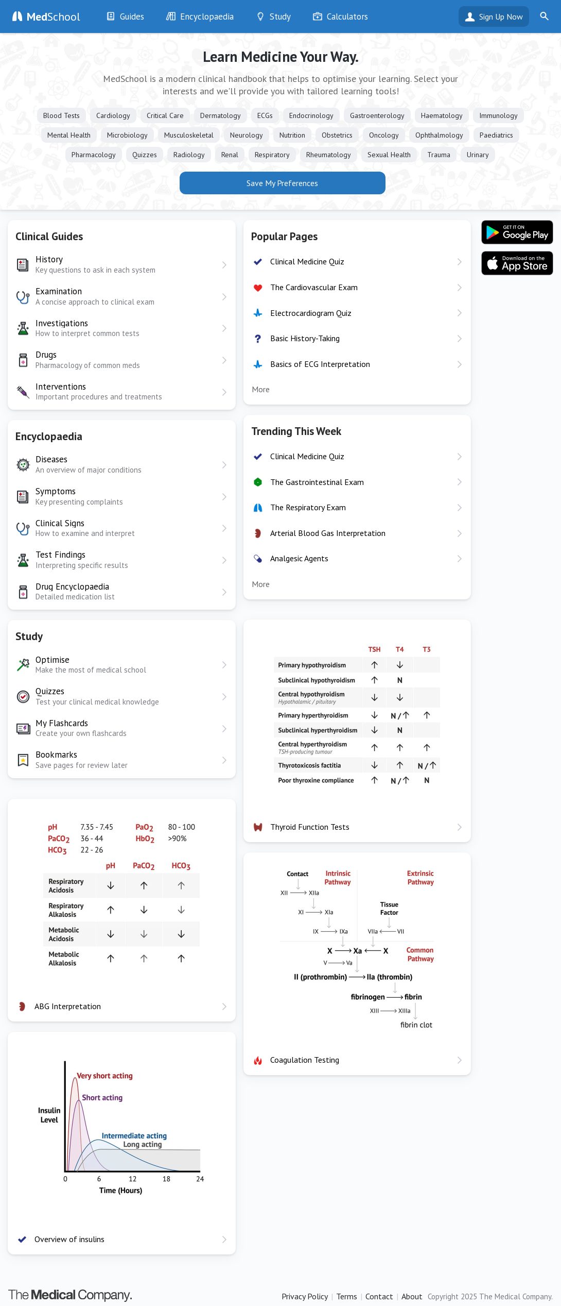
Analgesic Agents (299, 558)
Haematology (442, 115)
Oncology (384, 135)
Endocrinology (311, 115)
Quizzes (144, 154)
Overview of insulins (69, 1239)
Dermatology (220, 115)
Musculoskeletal (189, 135)
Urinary (478, 154)
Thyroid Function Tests (309, 827)
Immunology (498, 115)
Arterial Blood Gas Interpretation (327, 533)
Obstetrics (337, 135)
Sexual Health (389, 154)
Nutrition (292, 135)
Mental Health (69, 135)
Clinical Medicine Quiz (307, 261)
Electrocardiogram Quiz (311, 313)
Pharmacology (94, 154)
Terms (346, 1296)
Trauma (438, 154)
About (412, 1296)
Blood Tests (61, 115)
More (261, 389)
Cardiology (113, 115)
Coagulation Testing (304, 1059)
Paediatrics (496, 135)
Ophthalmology (439, 135)
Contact (379, 1296)
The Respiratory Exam (308, 507)
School (53, 16)
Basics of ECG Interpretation (320, 364)
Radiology (189, 154)
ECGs (265, 115)
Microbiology (127, 135)
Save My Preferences (282, 183)
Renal (229, 154)
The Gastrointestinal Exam (317, 482)
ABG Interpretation (67, 1006)
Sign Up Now (501, 16)
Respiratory (272, 154)
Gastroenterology (377, 115)
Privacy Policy (305, 1296)
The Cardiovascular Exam (314, 287)
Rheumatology (328, 154)
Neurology (246, 135)
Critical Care (165, 115)
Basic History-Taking (305, 338)
